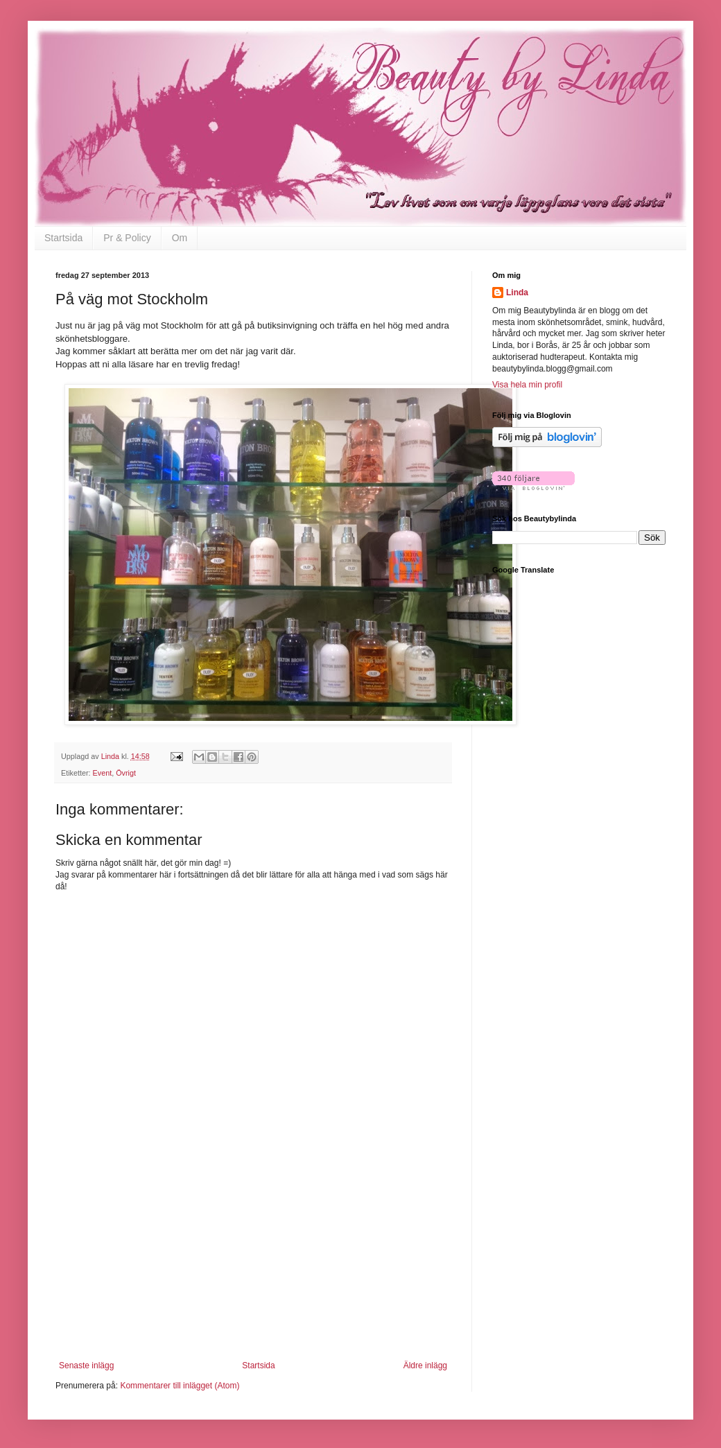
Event (102, 773)
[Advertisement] (253, 1274)
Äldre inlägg (425, 1365)
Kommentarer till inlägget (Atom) (179, 1385)
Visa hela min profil (527, 385)
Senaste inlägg (86, 1365)
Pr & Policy (126, 237)
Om (180, 237)
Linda (517, 292)
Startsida (63, 237)
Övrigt (126, 773)
